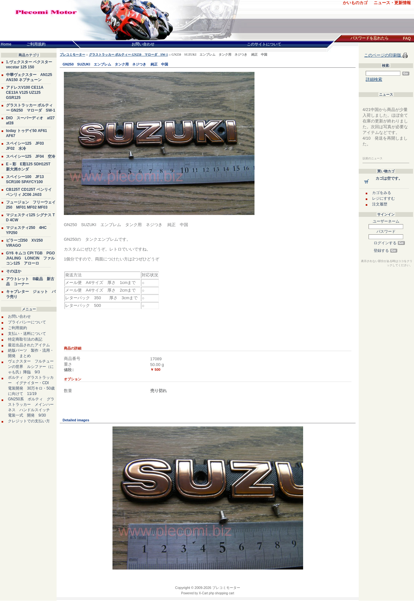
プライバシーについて (27, 322)
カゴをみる (381, 192)
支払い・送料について (27, 333)
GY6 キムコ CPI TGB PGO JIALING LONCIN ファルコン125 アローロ (30, 258)
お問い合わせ (19, 316)
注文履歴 (379, 204)
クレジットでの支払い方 (29, 421)
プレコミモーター (72, 54)
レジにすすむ (383, 198)
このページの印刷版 (383, 55)
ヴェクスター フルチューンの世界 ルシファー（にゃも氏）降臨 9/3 (31, 366)
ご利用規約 (17, 328)
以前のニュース (373, 158)
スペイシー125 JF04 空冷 (30, 156)
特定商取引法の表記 (25, 339)
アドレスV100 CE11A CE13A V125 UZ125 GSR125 (25, 92)
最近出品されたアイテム (29, 345)
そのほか (13, 271)
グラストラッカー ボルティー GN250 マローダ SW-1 (128, 54)
